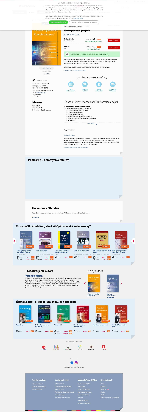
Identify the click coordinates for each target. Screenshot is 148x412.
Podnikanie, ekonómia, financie (64, 392)
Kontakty (103, 386)
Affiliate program (83, 400)
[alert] (74, 15)
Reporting (19, 325)
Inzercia (80, 398)
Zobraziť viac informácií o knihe (74, 70)
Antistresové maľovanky (62, 398)
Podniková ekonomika (81, 251)
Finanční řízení (40, 92)
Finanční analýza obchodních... (79, 325)
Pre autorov (81, 386)
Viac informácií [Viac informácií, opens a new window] (78, 18)
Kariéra (103, 392)
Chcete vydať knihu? (84, 389)
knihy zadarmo (103, 54)
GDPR (102, 395)
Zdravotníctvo (59, 384)
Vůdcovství (58, 325)
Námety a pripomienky (85, 392)
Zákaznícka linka (37, 389)
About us (103, 389)
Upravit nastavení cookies (109, 398)
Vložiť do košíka (113, 40)
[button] (74, 27)
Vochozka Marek (70, 34)
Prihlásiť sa (35, 217)
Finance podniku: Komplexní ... (93, 295)
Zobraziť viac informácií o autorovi (75, 147)
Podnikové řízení (41, 251)
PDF (47, 74)
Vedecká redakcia (83, 395)
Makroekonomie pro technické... (42, 325)
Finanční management (100, 325)
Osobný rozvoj (59, 395)
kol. (78, 34)
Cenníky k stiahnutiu (84, 403)
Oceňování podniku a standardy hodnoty (62, 251)
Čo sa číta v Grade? (84, 384)
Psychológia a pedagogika (63, 386)
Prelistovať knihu (46, 68)
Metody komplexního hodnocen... (111, 295)
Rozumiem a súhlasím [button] (58, 22)
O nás (102, 384)
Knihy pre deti (59, 389)
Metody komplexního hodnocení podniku (24, 251)
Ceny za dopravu (37, 384)
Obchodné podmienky (39, 386)
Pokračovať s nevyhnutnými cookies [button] (84, 22)
